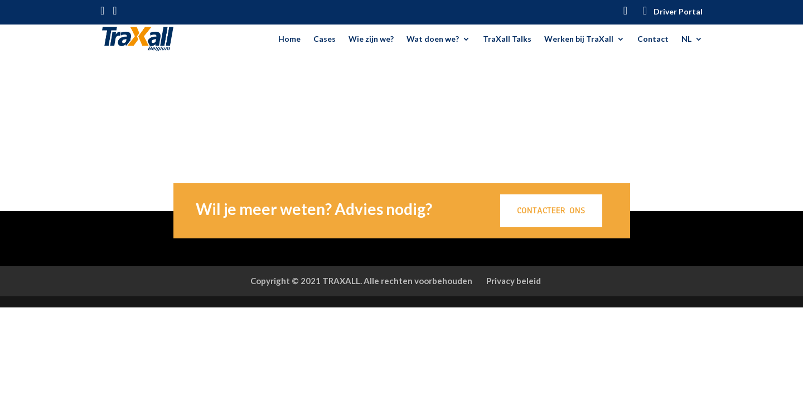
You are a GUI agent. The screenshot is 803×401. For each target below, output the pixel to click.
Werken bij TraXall (578, 39)
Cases (324, 39)
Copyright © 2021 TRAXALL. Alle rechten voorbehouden (361, 281)
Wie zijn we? (371, 39)
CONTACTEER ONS (551, 210)
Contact (653, 39)
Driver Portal (678, 12)
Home (289, 39)
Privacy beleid (513, 281)
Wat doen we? (433, 39)
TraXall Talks (507, 39)
